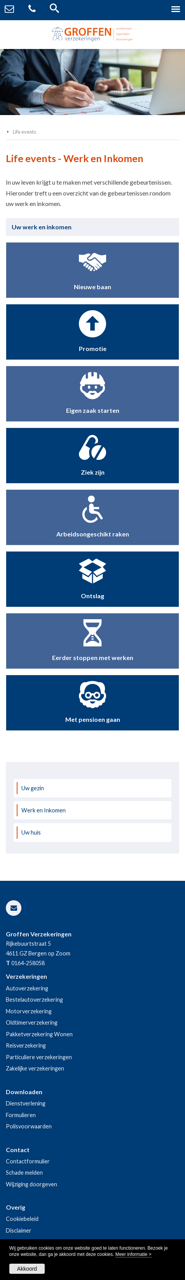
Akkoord (27, 1269)
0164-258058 (28, 963)
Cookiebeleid (22, 1218)
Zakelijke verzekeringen (35, 1068)
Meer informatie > (133, 1254)
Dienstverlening (25, 1103)
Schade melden (24, 1172)
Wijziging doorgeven (31, 1184)
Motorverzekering (29, 1011)
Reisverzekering (26, 1045)
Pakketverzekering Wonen (39, 1034)
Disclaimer (18, 1230)
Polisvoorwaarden (29, 1126)
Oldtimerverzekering (32, 1022)
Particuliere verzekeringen (39, 1057)
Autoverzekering (27, 988)
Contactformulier (28, 1161)
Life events (24, 132)
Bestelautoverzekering (34, 999)
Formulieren (21, 1115)
